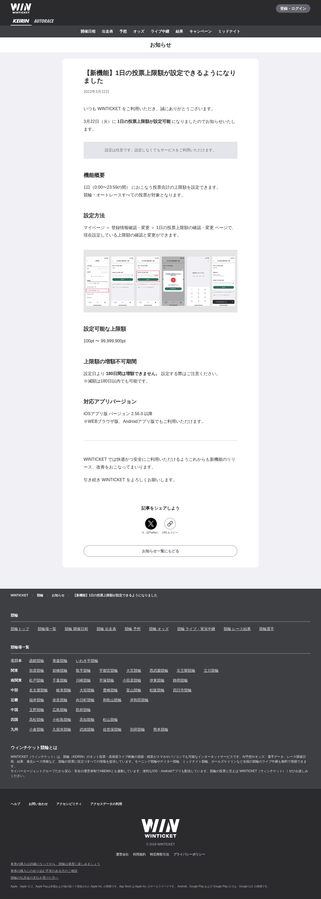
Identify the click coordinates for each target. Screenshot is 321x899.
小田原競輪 (132, 680)
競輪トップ (20, 629)
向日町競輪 (85, 700)
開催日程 (88, 31)
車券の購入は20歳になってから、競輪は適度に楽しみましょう (55, 864)
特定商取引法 (159, 854)
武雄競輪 (87, 729)
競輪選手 (266, 629)
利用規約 (139, 854)
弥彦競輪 (36, 670)
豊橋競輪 (110, 690)
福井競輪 (36, 700)
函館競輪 (36, 661)
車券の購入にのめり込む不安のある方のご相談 (44, 871)
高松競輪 (36, 719)
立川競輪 (211, 670)
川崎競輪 (83, 680)
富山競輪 (133, 690)
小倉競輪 (36, 729)
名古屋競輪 (38, 690)
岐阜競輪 (63, 690)
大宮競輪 (133, 670)
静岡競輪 (180, 680)
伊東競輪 (157, 680)
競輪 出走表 (106, 629)
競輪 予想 (133, 629)
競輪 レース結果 (237, 629)
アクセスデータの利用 (106, 804)
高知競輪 (87, 719)
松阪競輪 (157, 690)
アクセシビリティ (69, 804)
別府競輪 (137, 729)
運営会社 (122, 854)
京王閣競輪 (186, 670)
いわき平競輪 (87, 661)
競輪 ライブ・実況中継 (196, 629)
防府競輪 (83, 710)
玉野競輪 (36, 710)
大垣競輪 (87, 690)
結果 (179, 31)
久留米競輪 (62, 729)
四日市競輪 (182, 690)
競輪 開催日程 (76, 629)
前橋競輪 (60, 670)
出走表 (107, 31)
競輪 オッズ (159, 629)
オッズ (138, 31)
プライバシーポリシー (189, 854)
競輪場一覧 (47, 629)
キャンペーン (200, 31)
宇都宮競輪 (108, 670)
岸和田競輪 (139, 700)
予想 (123, 31)
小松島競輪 (62, 719)
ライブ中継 (160, 31)
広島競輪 (60, 710)
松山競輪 (110, 719)
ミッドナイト (229, 31)
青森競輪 (60, 661)
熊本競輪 (160, 729)
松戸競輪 (36, 680)
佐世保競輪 (112, 729)
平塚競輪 (106, 680)
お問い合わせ (38, 804)
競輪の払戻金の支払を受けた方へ (34, 878)
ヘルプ (15, 804)
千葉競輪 (60, 680)
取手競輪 (83, 670)
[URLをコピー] (170, 526)
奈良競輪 (60, 700)
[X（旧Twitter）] (151, 526)
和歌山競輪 (112, 700)
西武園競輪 (159, 670)
